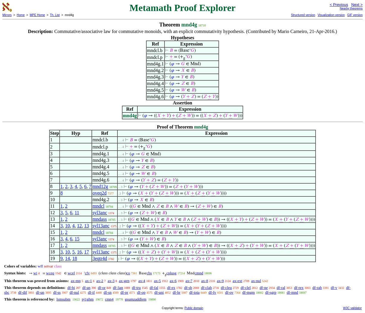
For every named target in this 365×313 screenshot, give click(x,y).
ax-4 (141, 280)
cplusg (171, 273)
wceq (50, 273)
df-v (334, 287)
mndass (99, 219)
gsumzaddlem (135, 299)
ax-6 (173, 280)
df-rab (317, 287)
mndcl (98, 206)
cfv (87, 273)
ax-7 (188, 280)
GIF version (355, 15)
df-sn (108, 292)
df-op (141, 292)
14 (67, 258)
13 (86, 225)
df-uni (159, 292)
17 (86, 251)
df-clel (246, 287)
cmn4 (109, 299)
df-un (40, 292)
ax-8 (204, 280)
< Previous (339, 4)
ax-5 (157, 280)
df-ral (281, 287)
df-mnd (292, 292)
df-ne (264, 287)
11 (76, 212)
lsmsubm (63, 299)
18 (74, 258)
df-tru (136, 287)
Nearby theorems (351, 8)
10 (67, 225)
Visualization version (331, 15)
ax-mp (76, 280)
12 (79, 225)
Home (21, 15)
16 (79, 251)
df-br (176, 292)
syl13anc (100, 225)
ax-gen (124, 280)
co (128, 273)
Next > (357, 4)
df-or (101, 287)
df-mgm (248, 292)
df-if (91, 292)
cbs (149, 273)
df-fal (154, 287)
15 (76, 238)
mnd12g (100, 186)
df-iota (194, 292)
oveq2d (99, 192)
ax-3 (111, 280)
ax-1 (88, 280)
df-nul (74, 292)
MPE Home (37, 15)
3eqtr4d (99, 258)
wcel (71, 273)
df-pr (124, 292)
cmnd (199, 273)
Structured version (303, 15)
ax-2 (99, 280)
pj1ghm (88, 299)
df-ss (56, 292)
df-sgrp (271, 292)
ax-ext (237, 280)
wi (35, 273)
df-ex (171, 287)
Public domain (193, 308)
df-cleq (226, 287)
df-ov (229, 292)
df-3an (118, 287)
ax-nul (256, 280)
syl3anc (99, 212)
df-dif (22, 292)
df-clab (206, 287)
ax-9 (220, 280)
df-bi (71, 287)
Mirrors (7, 15)
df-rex (299, 287)
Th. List (55, 15)
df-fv (212, 292)
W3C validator (352, 308)
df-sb (188, 287)
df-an (86, 287)
